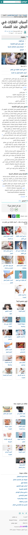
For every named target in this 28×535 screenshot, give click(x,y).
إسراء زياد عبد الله (9, 31)
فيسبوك (14, 216)
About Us (25, 523)
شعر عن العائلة (23, 502)
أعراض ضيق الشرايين (21, 486)
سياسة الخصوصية (13, 520)
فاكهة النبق (24, 483)
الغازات (25, 87)
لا (11, 209)
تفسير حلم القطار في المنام (20, 505)
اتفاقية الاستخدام (23, 520)
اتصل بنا (25, 517)
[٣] (2, 180)
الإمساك (23, 196)
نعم (16, 209)
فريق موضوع (14, 523)
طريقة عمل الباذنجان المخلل (20, 480)
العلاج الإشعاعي (23, 495)
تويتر (9, 216)
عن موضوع (14, 517)
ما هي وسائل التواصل (21, 492)
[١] (23, 89)
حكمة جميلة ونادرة (22, 498)
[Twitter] (23, 513)
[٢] (2, 135)
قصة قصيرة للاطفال (22, 476)
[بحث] (20, 2)
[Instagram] (20, 513)
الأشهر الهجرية (23, 489)
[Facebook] (26, 513)
